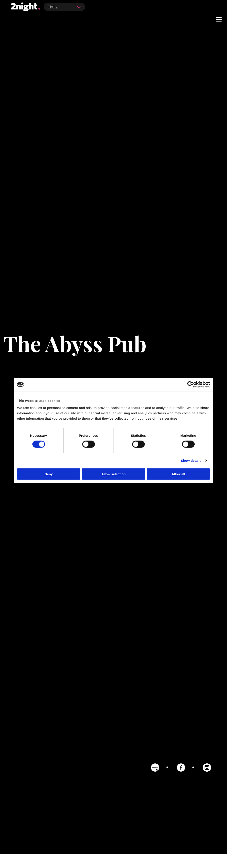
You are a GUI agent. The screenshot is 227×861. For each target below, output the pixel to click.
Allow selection (113, 474)
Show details (191, 460)
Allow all (178, 474)
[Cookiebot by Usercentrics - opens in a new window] (190, 384)
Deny (49, 474)
